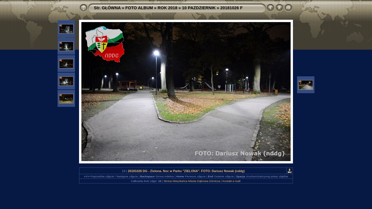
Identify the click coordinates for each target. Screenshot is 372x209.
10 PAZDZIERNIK (199, 8)
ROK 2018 (167, 8)
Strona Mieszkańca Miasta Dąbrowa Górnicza (192, 181)
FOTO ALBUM (139, 8)
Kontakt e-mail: (231, 181)
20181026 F (231, 8)
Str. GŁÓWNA (107, 8)
